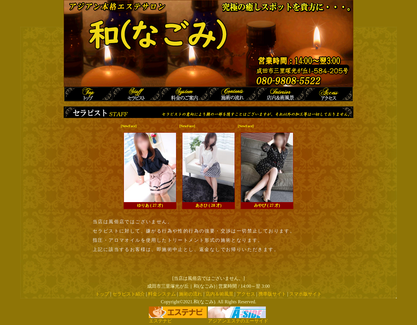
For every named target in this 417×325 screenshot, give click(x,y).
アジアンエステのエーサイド (238, 318)
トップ (102, 293)
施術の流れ (190, 293)
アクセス (246, 293)
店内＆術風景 (219, 293)
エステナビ (178, 318)
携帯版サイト (272, 293)
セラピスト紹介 (128, 293)
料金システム (162, 293)
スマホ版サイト (305, 293)
